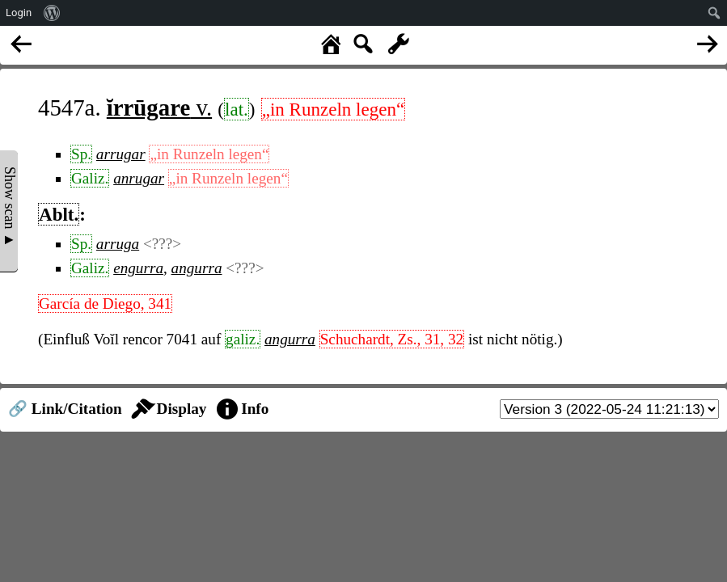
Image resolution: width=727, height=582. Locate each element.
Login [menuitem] (19, 12)
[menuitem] (52, 13)
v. (159, 107)
